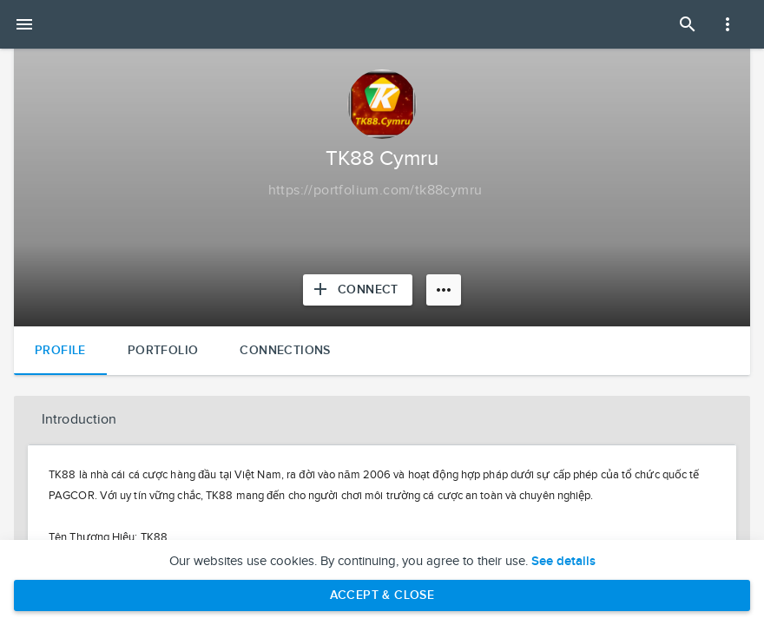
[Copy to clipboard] (375, 191)
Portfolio (163, 350)
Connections (285, 350)
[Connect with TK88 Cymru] (357, 290)
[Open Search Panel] (687, 24)
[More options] (443, 290)
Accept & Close (382, 595)
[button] (382, 420)
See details (563, 561)
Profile (60, 350)
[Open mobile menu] (24, 24)
